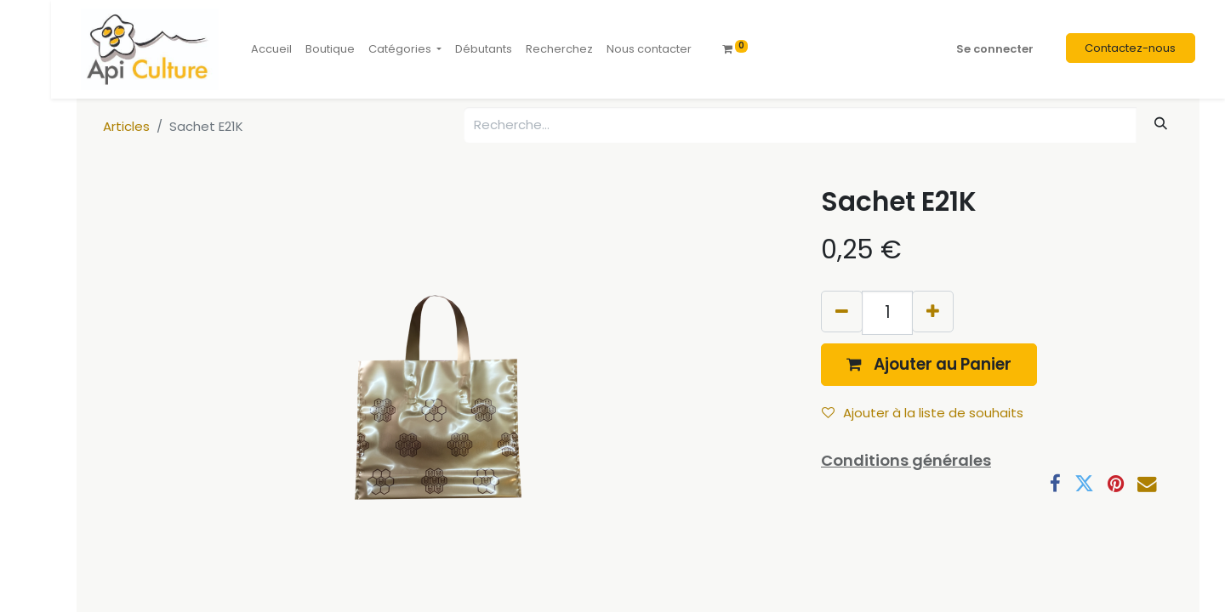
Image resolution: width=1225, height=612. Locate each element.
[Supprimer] (842, 311)
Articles (126, 126)
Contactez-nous (1130, 48)
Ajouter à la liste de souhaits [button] (922, 413)
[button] (929, 364)
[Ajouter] (933, 311)
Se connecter (995, 49)
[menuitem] (271, 49)
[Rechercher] (1161, 123)
